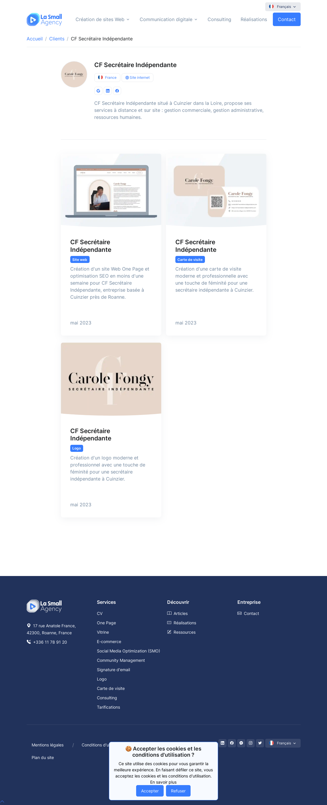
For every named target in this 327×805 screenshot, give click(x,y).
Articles (177, 613)
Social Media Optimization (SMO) (128, 650)
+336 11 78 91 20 (47, 642)
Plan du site (43, 757)
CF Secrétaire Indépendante (135, 65)
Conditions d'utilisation (103, 744)
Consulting (219, 19)
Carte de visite (111, 688)
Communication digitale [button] (166, 19)
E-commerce (109, 641)
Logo (102, 678)
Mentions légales (48, 744)
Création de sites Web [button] (100, 19)
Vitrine (103, 632)
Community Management (121, 660)
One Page (106, 622)
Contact (287, 19)
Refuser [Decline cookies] (178, 790)
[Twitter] (260, 743)
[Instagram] (250, 743)
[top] (2, 801)
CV (99, 613)
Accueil (35, 39)
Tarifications (108, 707)
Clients (56, 39)
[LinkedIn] (222, 743)
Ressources (181, 632)
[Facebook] (232, 743)
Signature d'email (113, 669)
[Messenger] (241, 743)
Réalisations (254, 19)
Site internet (137, 77)
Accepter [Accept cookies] (150, 790)
